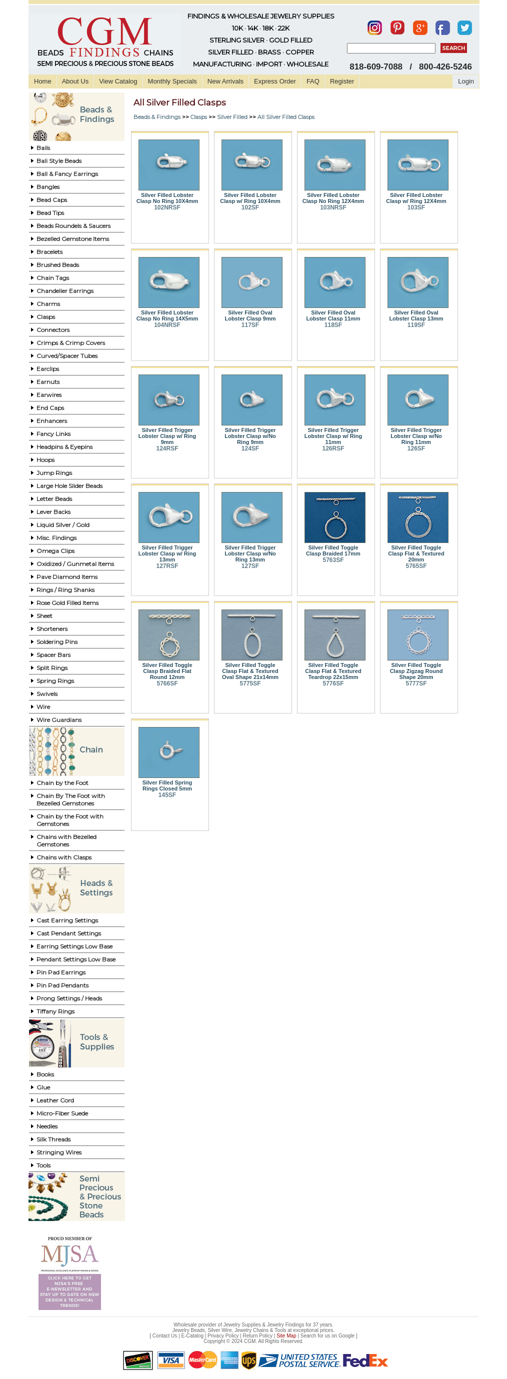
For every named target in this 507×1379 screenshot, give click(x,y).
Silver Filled (232, 117)
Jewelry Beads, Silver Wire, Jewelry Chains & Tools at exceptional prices (253, 1330)
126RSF (333, 448)
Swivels (47, 694)
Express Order (275, 81)
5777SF (416, 683)
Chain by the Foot (62, 782)
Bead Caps (51, 200)
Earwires (49, 394)
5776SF (333, 683)
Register (342, 81)
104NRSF (167, 325)
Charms (48, 304)
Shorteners (52, 628)
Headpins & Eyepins (64, 446)
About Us (75, 81)
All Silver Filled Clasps (286, 117)
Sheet (44, 616)
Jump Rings (54, 472)
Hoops (45, 460)
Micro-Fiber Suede (62, 1113)
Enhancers (51, 420)
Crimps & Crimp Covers (70, 342)
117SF (250, 325)
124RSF (167, 448)
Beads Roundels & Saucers (73, 226)
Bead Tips (50, 212)
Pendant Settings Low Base (76, 959)
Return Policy (257, 1335)
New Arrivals (226, 81)
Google (346, 1335)
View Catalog (118, 81)
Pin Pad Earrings (61, 972)
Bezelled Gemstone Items (72, 238)
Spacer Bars (53, 654)
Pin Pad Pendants (62, 985)
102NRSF (167, 207)
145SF (167, 795)
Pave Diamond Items (67, 576)
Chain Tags (52, 278)
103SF (416, 207)
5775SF (250, 683)
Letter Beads (54, 498)
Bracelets (49, 252)
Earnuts (48, 382)
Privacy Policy (223, 1335)
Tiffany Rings (55, 1011)
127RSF (167, 566)
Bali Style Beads (59, 160)
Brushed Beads (57, 264)
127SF (250, 566)
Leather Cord (55, 1100)
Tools (43, 1165)
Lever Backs (53, 512)
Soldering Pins (57, 642)
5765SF (416, 566)
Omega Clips (55, 550)
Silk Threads (53, 1139)
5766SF (167, 683)
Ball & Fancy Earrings (67, 174)
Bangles (48, 186)
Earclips (47, 368)
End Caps (50, 408)
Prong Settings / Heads (69, 998)
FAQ (313, 81)
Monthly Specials (172, 81)
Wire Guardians (59, 720)
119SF (416, 325)
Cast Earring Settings (67, 920)
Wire (43, 706)
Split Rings (52, 668)
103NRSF (333, 207)
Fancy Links (53, 434)
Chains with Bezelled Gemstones (66, 840)
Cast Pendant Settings (68, 933)
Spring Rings (55, 680)
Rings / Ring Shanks (65, 590)
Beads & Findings (157, 117)
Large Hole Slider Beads (69, 486)
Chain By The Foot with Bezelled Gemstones (70, 799)
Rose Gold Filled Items (67, 602)
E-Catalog (192, 1335)
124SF (250, 448)
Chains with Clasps (64, 857)
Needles (47, 1126)
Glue (43, 1087)
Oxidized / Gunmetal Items (75, 564)
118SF (333, 325)
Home (43, 81)
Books (45, 1074)
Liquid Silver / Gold (63, 524)
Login (466, 81)
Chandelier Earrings (65, 290)
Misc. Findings (56, 538)
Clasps (45, 316)
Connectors (53, 330)
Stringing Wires (59, 1152)
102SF (250, 207)
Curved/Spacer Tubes (67, 356)
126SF (416, 448)
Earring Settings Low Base (74, 946)
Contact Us (164, 1335)
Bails (43, 148)
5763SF (333, 560)
